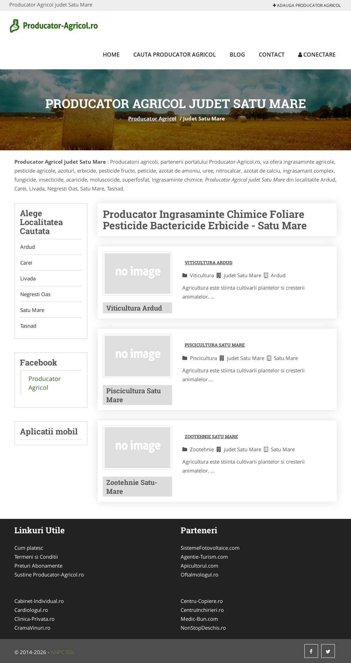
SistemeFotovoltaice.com (210, 547)
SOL (70, 652)
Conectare (317, 54)
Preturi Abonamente (38, 565)
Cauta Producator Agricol (174, 54)
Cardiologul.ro (31, 609)
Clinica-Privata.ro (34, 618)
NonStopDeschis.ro (203, 627)
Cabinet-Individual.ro (39, 600)
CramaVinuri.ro (32, 627)
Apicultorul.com (199, 565)
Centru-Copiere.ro (202, 600)
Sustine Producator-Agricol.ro (49, 574)
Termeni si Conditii (36, 556)
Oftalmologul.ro (199, 574)
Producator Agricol (152, 118)
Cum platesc (28, 547)
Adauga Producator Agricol (307, 5)
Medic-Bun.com (199, 618)
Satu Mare (32, 311)
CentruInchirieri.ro (202, 609)
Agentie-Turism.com (204, 556)
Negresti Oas (35, 295)
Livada (27, 279)
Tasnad (28, 327)
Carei (26, 263)
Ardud (27, 247)
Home (111, 54)
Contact (272, 54)
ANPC (57, 652)
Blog (237, 54)
